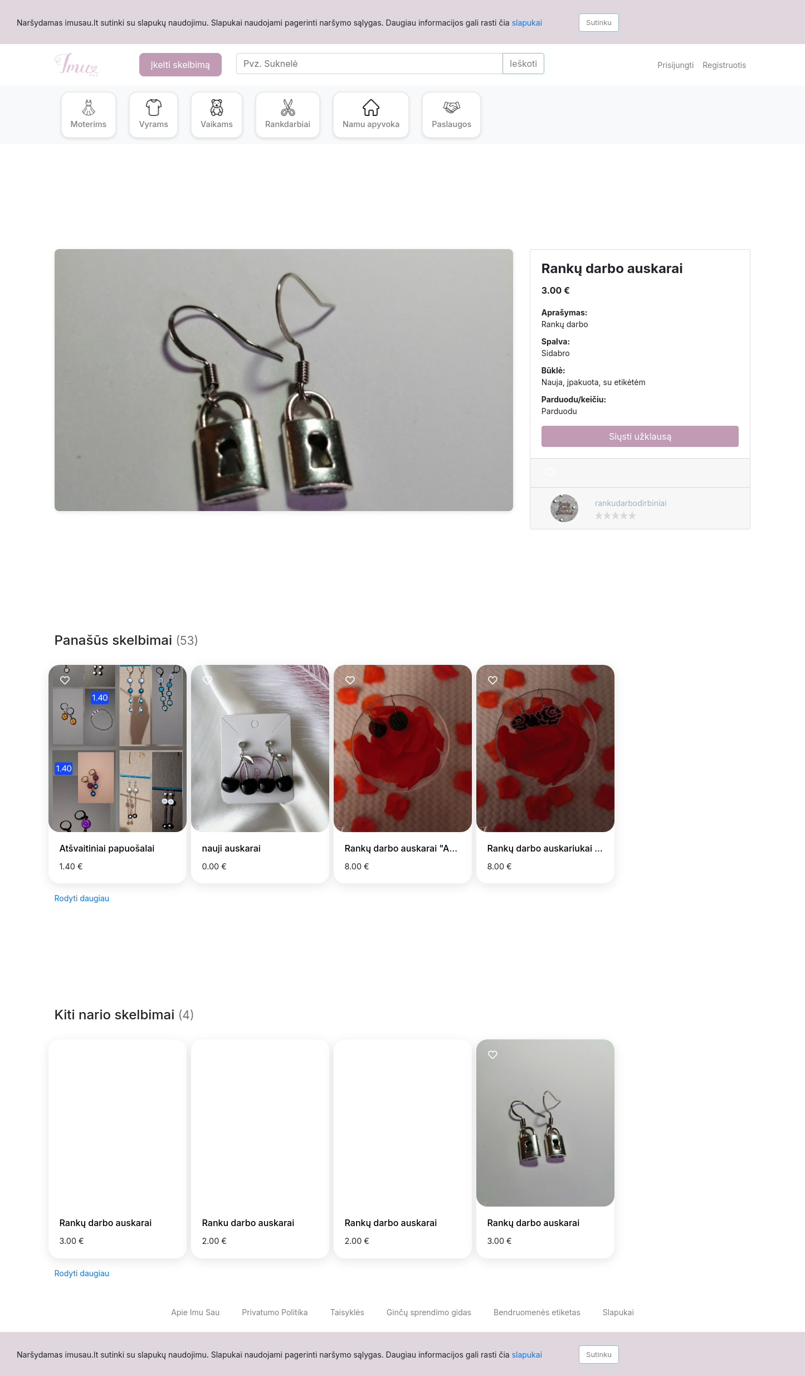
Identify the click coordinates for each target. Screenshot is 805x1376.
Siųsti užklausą (640, 436)
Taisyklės (347, 1312)
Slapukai (618, 1312)
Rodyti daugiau (82, 898)
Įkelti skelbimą (181, 64)
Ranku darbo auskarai (248, 1222)
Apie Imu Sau (195, 1312)
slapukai (527, 22)
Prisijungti (675, 65)
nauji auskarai (231, 848)
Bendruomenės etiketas (537, 1312)
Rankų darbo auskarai (106, 1222)
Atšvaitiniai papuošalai (107, 848)
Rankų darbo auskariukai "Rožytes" (562, 848)
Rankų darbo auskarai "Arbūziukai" (419, 848)
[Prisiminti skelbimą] (549, 472)
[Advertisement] (389, 203)
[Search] (369, 63)
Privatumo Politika (275, 1312)
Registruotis (724, 65)
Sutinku (599, 22)
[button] (89, 114)
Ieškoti (523, 63)
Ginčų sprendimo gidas (429, 1312)
